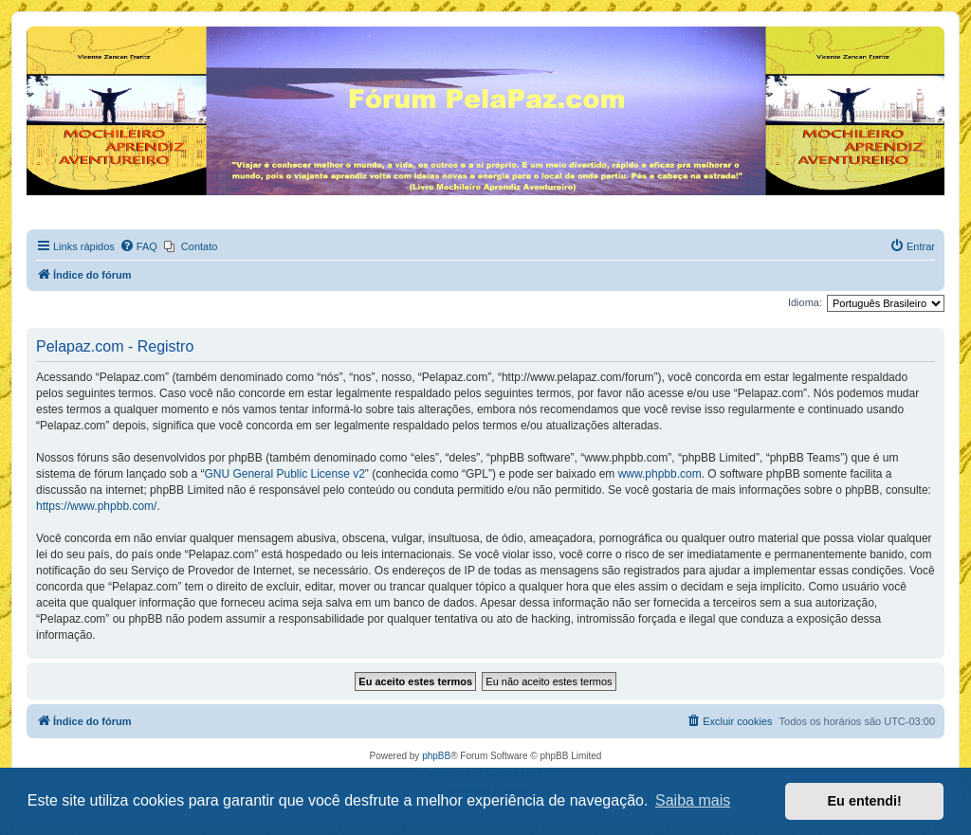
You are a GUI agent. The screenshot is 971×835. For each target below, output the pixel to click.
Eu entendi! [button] (865, 800)
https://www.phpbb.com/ (96, 506)
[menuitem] (138, 246)
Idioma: (805, 302)
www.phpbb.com (660, 474)
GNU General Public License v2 (284, 474)
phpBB (436, 756)
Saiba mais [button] (692, 800)
